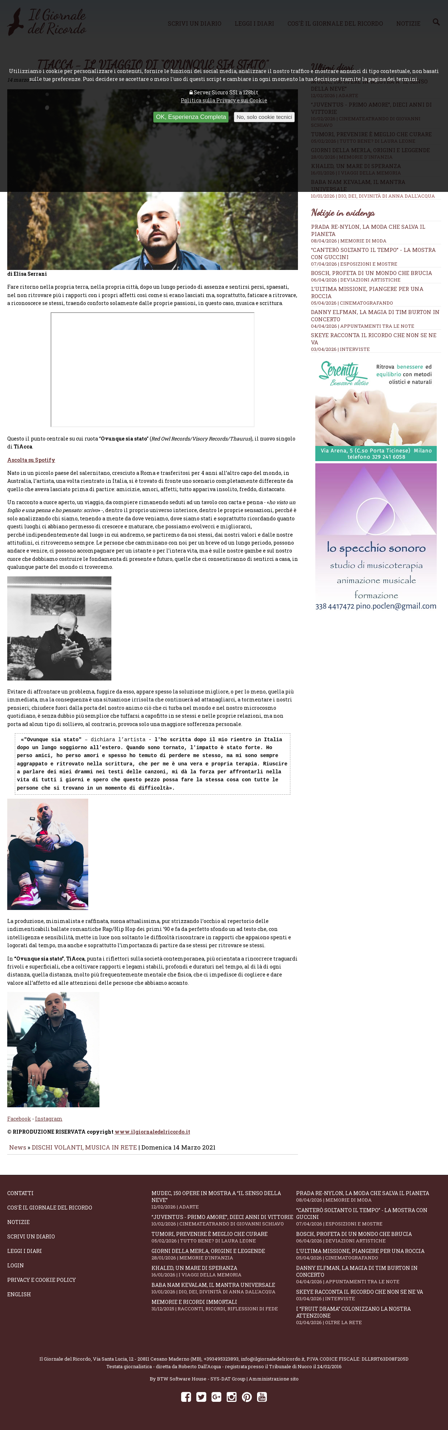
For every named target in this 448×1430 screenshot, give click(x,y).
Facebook (19, 1123)
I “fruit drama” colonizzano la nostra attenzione (368, 1320)
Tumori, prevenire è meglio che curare (224, 1242)
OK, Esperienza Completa (191, 116)
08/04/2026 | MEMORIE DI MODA (349, 240)
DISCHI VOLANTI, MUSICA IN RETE (84, 1152)
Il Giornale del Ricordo (65, 1364)
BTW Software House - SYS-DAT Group (201, 1383)
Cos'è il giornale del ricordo (49, 1212)
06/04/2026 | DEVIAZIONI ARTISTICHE (356, 279)
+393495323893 (221, 1364)
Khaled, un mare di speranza (224, 1276)
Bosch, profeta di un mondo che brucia (371, 272)
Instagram (49, 1123)
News (17, 1152)
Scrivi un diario (31, 1241)
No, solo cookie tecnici (264, 117)
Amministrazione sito (274, 1383)
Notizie (18, 1227)
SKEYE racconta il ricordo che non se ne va (368, 1300)
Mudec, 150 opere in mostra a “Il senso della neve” (224, 1205)
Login (15, 1270)
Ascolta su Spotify (31, 464)
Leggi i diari (24, 1256)
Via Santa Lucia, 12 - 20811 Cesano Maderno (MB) (147, 1364)
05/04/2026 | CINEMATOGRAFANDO (352, 303)
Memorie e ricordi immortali (224, 1310)
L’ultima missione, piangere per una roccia (368, 1259)
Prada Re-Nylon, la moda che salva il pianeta (368, 1201)
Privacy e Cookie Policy (41, 1284)
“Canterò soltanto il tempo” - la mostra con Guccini (368, 1222)
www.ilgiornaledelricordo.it (152, 1136)
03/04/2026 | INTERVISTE (340, 349)
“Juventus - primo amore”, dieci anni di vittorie (224, 1225)
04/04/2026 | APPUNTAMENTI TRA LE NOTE (362, 326)
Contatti (20, 1198)
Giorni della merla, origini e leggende (224, 1259)
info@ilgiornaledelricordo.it (272, 1364)
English (19, 1299)
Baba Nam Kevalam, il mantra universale (224, 1293)
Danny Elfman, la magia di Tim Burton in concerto (368, 1280)
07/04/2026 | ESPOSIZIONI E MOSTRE (354, 264)
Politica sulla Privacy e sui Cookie (224, 100)
